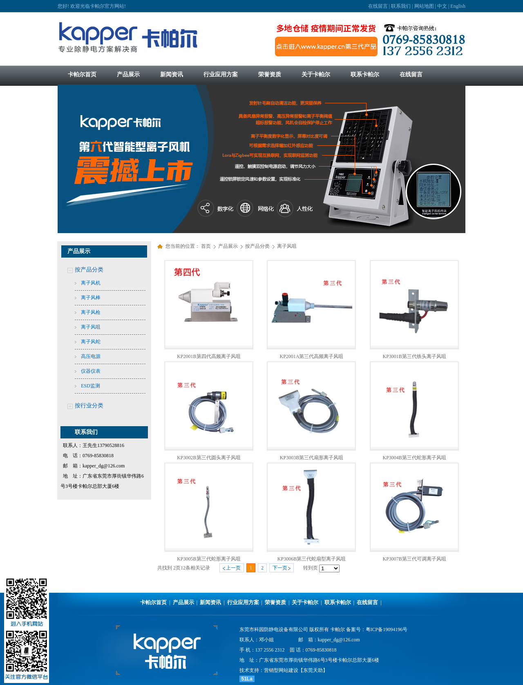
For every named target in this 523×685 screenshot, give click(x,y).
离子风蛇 (91, 342)
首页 (206, 246)
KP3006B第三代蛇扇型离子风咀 (311, 559)
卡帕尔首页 (153, 602)
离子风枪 (91, 312)
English (457, 6)
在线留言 (378, 6)
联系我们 (401, 6)
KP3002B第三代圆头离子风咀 (208, 457)
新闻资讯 (210, 602)
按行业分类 (89, 406)
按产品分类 (89, 270)
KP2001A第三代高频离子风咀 (311, 356)
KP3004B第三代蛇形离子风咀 (414, 457)
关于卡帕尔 (305, 602)
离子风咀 (91, 327)
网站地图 (424, 6)
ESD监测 (90, 386)
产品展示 (228, 246)
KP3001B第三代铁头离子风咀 (414, 356)
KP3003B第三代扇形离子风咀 (311, 457)
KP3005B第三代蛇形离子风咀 (208, 559)
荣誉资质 (275, 602)
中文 (442, 6)
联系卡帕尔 (337, 602)
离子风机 (91, 283)
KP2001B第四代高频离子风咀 (208, 356)
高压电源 (91, 356)
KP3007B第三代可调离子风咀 (414, 559)
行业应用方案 (243, 602)
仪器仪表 (91, 371)
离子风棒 (91, 297)
